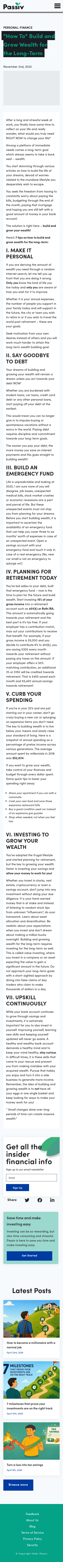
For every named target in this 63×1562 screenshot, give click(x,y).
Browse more (18, 1484)
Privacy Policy (32, 1539)
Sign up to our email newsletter (25, 1169)
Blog (32, 1526)
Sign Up (17, 1187)
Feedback (32, 1514)
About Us (32, 1520)
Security (32, 1545)
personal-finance (17, 27)
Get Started (29, 1255)
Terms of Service (32, 1532)
